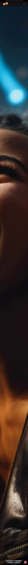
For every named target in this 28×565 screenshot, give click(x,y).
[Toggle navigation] (24, 4)
